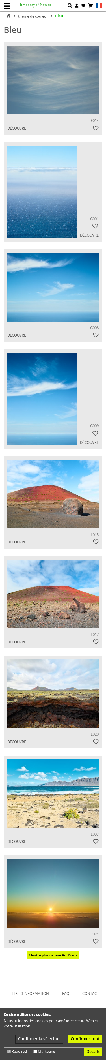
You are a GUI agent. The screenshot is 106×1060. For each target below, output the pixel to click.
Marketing (44, 1051)
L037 (95, 834)
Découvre (16, 128)
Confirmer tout (85, 1038)
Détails (93, 1051)
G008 (94, 327)
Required (17, 1051)
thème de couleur (33, 15)
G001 (94, 218)
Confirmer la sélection (39, 1038)
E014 (95, 120)
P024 (94, 934)
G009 (94, 425)
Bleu (59, 15)
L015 (95, 534)
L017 (95, 634)
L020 (95, 734)
